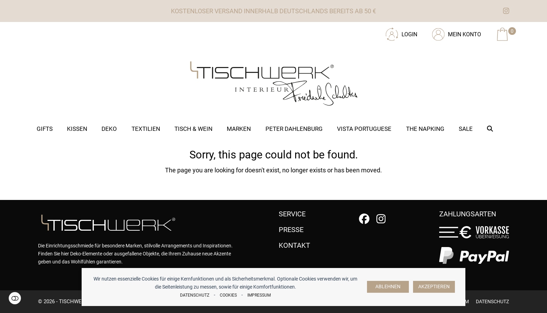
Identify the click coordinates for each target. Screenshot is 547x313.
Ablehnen (387, 287)
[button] (490, 128)
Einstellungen (15, 298)
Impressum (259, 295)
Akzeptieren (434, 287)
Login (409, 34)
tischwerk (73, 301)
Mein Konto (464, 34)
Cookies (228, 295)
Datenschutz (194, 295)
